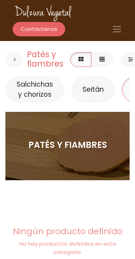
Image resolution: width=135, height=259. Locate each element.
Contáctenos (39, 29)
